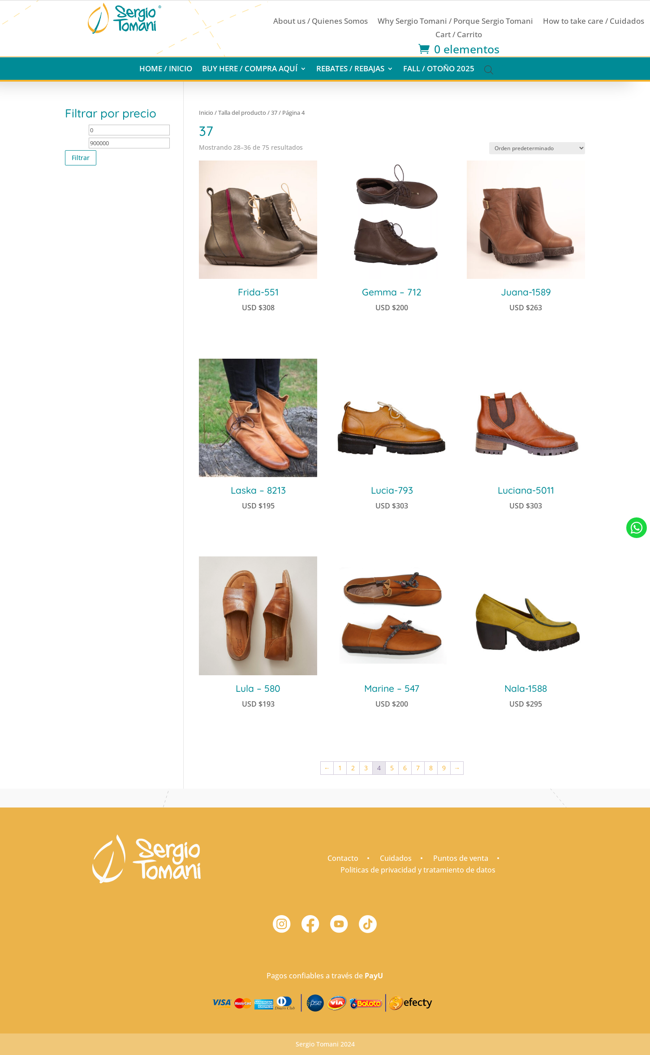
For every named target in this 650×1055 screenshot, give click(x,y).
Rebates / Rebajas (350, 69)
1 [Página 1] (340, 768)
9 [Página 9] (444, 768)
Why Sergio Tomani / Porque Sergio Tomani (455, 22)
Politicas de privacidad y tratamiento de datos (417, 870)
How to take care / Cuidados (593, 22)
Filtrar (81, 157)
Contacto (342, 858)
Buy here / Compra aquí (249, 69)
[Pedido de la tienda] (537, 148)
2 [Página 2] (353, 768)
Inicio (206, 113)
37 (274, 113)
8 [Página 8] (431, 768)
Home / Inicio (165, 69)
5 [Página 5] (392, 768)
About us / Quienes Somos (320, 22)
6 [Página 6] (405, 768)
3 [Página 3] (366, 768)
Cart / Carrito (458, 35)
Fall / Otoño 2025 (438, 69)
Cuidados (396, 858)
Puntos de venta (460, 858)
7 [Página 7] (418, 768)
